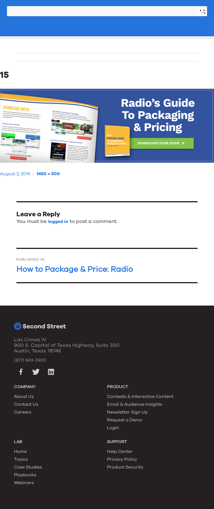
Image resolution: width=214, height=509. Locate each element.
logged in (58, 222)
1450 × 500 (48, 174)
